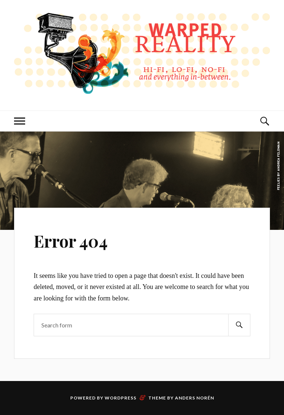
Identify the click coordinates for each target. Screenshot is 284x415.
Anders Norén (194, 398)
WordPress (120, 398)
